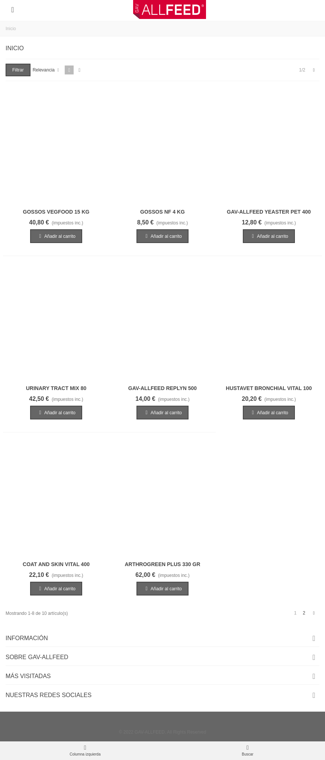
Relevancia (47, 70)
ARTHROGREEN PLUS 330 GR (162, 564)
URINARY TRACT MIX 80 (56, 388)
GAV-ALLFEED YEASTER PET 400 (269, 212)
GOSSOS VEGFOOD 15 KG (56, 212)
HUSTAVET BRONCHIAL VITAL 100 (269, 388)
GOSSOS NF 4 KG (162, 212)
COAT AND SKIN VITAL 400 (56, 564)
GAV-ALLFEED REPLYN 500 (162, 388)
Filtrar (18, 70)
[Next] (313, 70)
